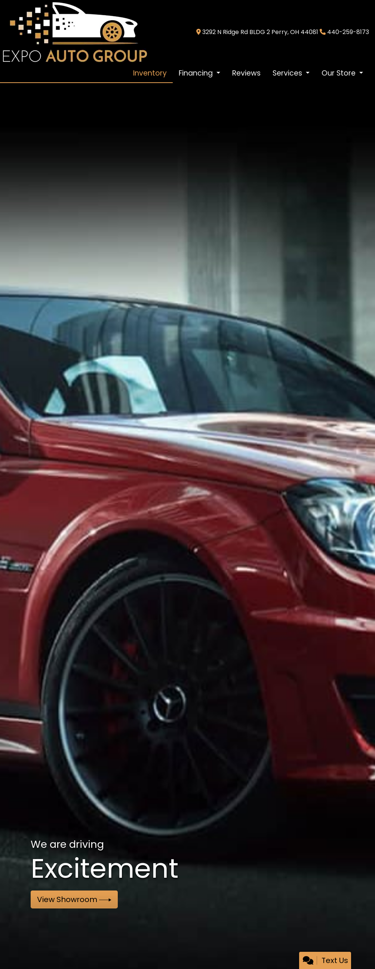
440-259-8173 (348, 32)
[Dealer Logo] (74, 31)
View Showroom (74, 899)
